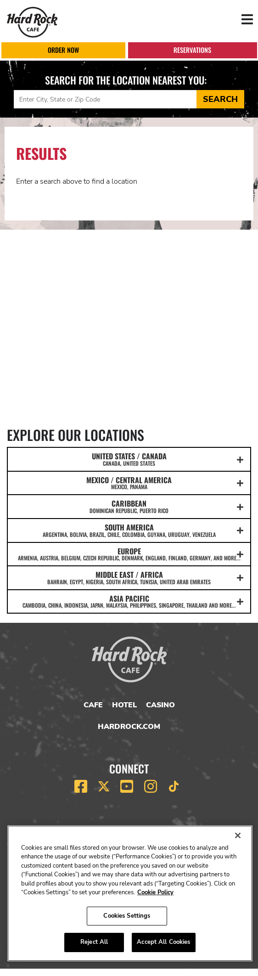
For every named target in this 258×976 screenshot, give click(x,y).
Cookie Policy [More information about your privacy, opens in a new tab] (155, 892)
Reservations (192, 50)
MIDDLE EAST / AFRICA (129, 577)
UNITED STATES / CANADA (129, 459)
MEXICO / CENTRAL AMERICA (129, 482)
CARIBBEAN (129, 506)
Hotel (124, 705)
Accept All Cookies (163, 942)
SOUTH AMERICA (129, 530)
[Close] (238, 835)
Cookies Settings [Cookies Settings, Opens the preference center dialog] (126, 916)
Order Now (63, 50)
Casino (160, 705)
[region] (129, 893)
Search (220, 99)
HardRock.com (129, 727)
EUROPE (129, 554)
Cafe (93, 705)
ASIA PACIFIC (129, 601)
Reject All (94, 942)
